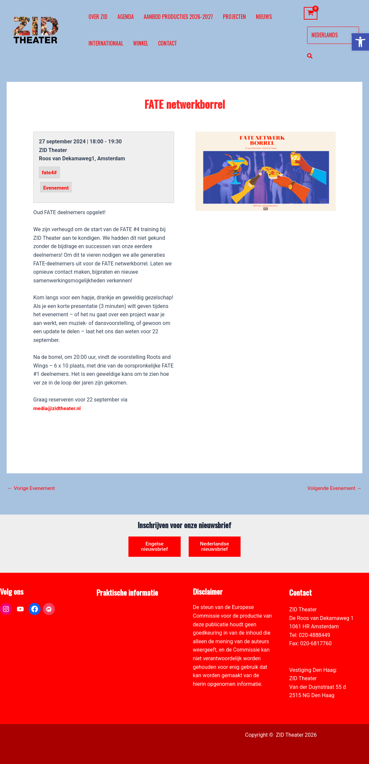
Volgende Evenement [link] (333, 488)
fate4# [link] (50, 172)
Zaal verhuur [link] (111, 626)
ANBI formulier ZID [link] (118, 609)
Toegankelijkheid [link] (116, 643)
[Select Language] (333, 35)
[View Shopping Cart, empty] (310, 13)
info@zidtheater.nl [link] (310, 652)
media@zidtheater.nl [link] (58, 408)
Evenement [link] (56, 187)
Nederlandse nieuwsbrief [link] (214, 546)
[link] (360, 42)
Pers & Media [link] (112, 618)
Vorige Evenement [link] (32, 488)
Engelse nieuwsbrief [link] (155, 546)
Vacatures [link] (108, 635)
